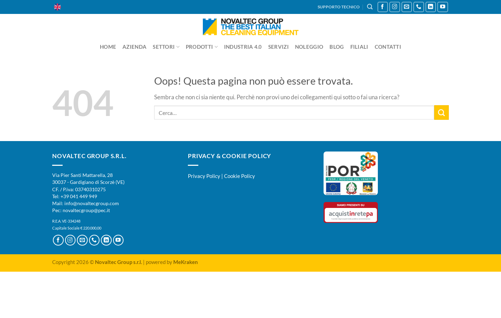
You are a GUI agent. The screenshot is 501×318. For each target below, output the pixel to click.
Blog (336, 47)
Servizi (278, 47)
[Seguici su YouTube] (442, 7)
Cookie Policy (239, 176)
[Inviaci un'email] (406, 7)
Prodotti (202, 47)
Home (108, 47)
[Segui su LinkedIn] (431, 7)
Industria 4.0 (243, 47)
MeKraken (185, 262)
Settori (166, 47)
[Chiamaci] (418, 7)
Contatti (388, 47)
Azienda (134, 47)
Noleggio (309, 47)
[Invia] (441, 112)
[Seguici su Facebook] (382, 7)
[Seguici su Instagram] (394, 7)
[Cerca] (370, 7)
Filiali (359, 47)
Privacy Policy (204, 176)
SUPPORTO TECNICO (339, 6)
